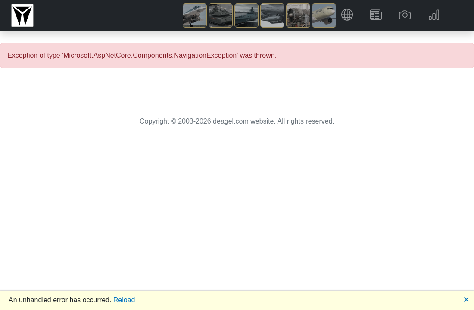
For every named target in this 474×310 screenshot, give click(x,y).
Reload (124, 300)
